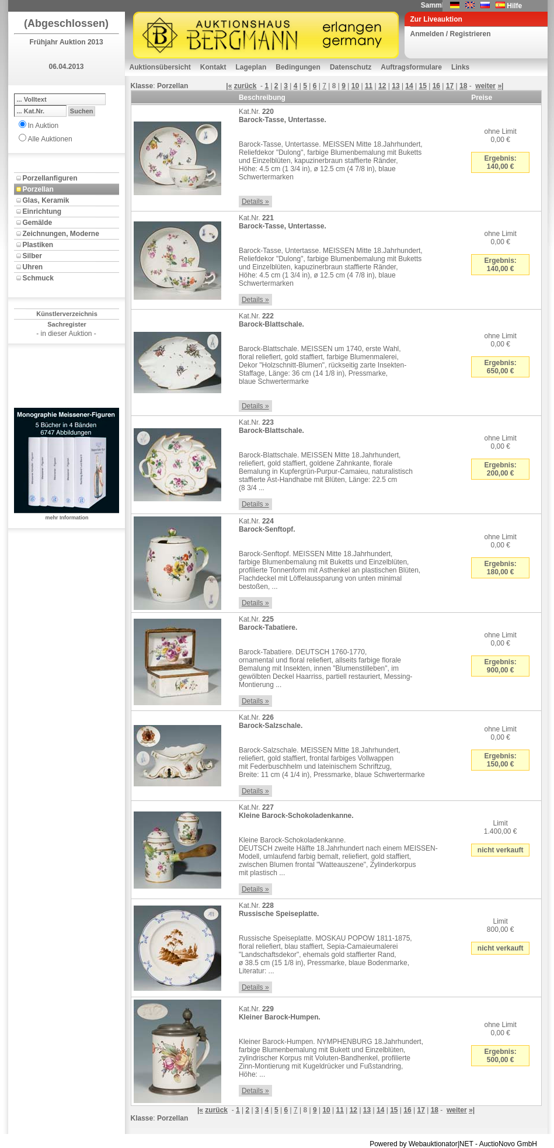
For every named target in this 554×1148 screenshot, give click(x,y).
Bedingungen (298, 67)
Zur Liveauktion (436, 19)
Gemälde (38, 222)
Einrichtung (42, 211)
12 (382, 86)
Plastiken (38, 245)
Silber (32, 256)
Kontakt (213, 67)
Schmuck (38, 278)
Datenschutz (350, 67)
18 (463, 86)
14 (409, 86)
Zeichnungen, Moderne (61, 234)
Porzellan (38, 189)
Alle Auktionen (50, 139)
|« (229, 86)
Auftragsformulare (411, 67)
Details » (255, 201)
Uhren (33, 267)
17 (450, 86)
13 (395, 86)
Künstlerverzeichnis (66, 313)
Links (460, 67)
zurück (245, 86)
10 (355, 86)
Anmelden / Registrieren (450, 34)
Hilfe (514, 6)
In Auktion (43, 126)
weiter (485, 86)
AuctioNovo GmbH (508, 1144)
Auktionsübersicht (160, 67)
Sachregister (66, 324)
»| (500, 86)
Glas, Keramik (46, 200)
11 (368, 86)
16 (436, 86)
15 (423, 86)
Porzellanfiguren (50, 178)
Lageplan (251, 67)
